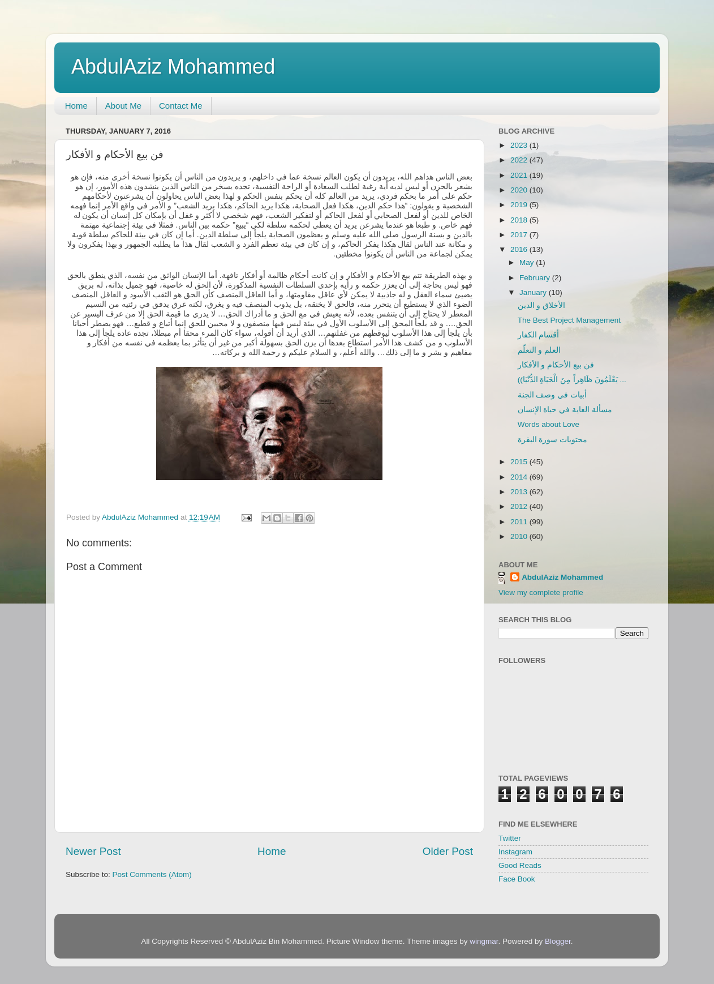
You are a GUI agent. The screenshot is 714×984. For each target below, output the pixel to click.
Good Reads (519, 865)
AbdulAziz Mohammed (173, 66)
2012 (520, 506)
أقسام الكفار (539, 335)
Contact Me (181, 105)
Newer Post (93, 851)
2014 (520, 477)
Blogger (558, 941)
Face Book (516, 879)
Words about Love (548, 424)
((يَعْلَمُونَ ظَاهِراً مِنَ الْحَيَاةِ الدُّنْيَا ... (572, 379)
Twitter (509, 838)
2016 (520, 249)
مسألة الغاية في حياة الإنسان (565, 409)
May (527, 262)
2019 (520, 204)
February (535, 277)
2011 (520, 521)
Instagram (515, 852)
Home (76, 105)
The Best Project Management (569, 320)
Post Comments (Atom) (152, 874)
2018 (520, 220)
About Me (123, 105)
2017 (520, 234)
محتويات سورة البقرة (553, 439)
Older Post (448, 851)
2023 (520, 145)
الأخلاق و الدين (542, 305)
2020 (520, 190)
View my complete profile (540, 592)
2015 (520, 461)
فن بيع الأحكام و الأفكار (556, 365)
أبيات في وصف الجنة (552, 395)
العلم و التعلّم (539, 350)
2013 (520, 491)
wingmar (484, 941)
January (534, 292)
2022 (520, 160)
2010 (520, 536)
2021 (520, 175)
